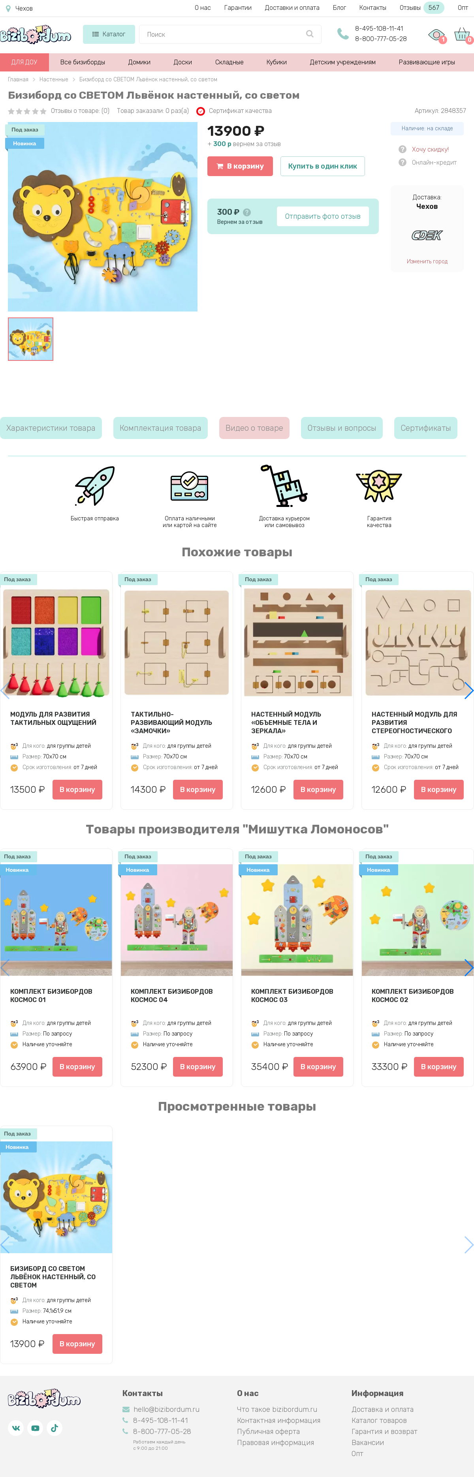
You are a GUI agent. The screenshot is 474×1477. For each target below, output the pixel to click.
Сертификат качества (234, 111)
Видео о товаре (254, 428)
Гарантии (238, 7)
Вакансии (368, 1442)
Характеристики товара (51, 428)
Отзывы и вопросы (341, 428)
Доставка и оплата (383, 1409)
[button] (468, 690)
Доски (183, 62)
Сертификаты (426, 428)
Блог (339, 7)
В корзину (240, 166)
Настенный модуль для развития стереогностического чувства (414, 722)
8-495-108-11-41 (379, 28)
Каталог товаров (379, 1420)
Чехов (19, 9)
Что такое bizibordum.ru (277, 1409)
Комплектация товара (160, 428)
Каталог (108, 34)
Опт (463, 7)
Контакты (372, 7)
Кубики (277, 62)
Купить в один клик (322, 166)
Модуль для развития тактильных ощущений (53, 718)
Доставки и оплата (292, 7)
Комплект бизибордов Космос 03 (292, 996)
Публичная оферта (268, 1431)
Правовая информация (275, 1442)
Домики (139, 62)
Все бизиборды (82, 62)
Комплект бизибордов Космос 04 (172, 996)
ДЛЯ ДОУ (24, 62)
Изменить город (427, 261)
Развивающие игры (427, 62)
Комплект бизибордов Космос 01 (51, 996)
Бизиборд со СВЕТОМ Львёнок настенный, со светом (53, 1277)
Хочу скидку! (430, 149)
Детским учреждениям (343, 62)
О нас (203, 7)
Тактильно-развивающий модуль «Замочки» (171, 722)
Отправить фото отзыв (323, 216)
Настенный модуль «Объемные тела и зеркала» (286, 722)
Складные (229, 62)
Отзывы (422, 8)
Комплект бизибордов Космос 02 (413, 996)
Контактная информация (278, 1420)
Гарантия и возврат (385, 1431)
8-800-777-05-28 (381, 39)
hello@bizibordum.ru (160, 1409)
